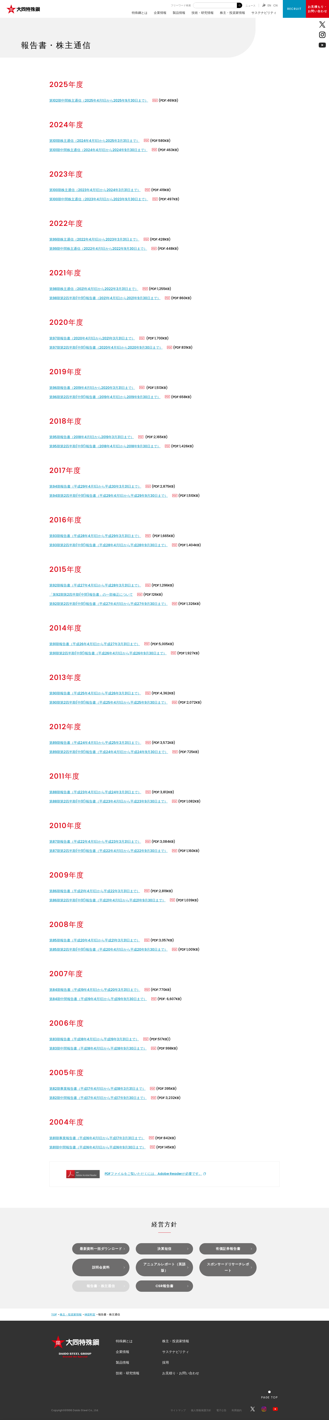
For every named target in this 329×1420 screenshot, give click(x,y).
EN (269, 5)
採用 (165, 1362)
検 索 (239, 5)
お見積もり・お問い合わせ (317, 9)
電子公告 (221, 1410)
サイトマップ (178, 1410)
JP (263, 5)
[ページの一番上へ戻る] (269, 1395)
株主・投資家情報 (232, 12)
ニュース (250, 5)
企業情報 (160, 12)
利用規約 (237, 1410)
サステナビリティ (264, 12)
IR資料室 (90, 1314)
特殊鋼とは (140, 12)
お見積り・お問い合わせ (180, 1373)
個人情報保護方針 (201, 1410)
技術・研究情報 (203, 12)
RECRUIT (294, 9)
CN (275, 5)
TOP (54, 1314)
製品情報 (179, 12)
